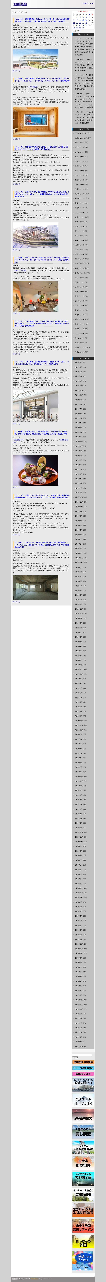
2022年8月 (78, 572)
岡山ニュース (79, 278)
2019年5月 (78, 753)
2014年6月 (78, 1028)
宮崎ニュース (79, 343)
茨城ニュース (79, 180)
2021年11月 (79, 614)
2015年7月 (78, 967)
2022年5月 (78, 586)
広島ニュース (79, 282)
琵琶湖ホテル (18, 440)
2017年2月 (78, 879)
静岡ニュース (79, 217)
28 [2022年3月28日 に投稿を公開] (74, 28)
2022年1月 (78, 604)
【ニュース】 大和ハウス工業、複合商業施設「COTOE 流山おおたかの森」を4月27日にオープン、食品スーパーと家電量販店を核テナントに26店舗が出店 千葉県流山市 (42, 194)
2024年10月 (79, 451)
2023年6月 (78, 525)
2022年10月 (79, 562)
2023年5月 (78, 530)
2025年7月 (78, 409)
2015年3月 (78, 986)
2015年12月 (79, 944)
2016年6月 (78, 916)
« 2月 (74, 31)
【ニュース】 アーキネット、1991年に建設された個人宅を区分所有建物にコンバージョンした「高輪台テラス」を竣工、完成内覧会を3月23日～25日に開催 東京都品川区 (43, 545)
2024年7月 (78, 465)
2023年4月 (78, 535)
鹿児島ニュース (80, 347)
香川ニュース (79, 301)
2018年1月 (78, 828)
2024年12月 (79, 442)
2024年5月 (78, 474)
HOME (85, 3)
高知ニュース (79, 315)
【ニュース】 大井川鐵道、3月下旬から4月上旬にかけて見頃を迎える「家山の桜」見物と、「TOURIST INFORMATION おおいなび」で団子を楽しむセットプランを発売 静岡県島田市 (42, 323)
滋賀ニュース (79, 245)
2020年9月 (78, 679)
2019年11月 (79, 725)
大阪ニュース (79, 264)
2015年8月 (78, 963)
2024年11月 (79, 446)
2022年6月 (78, 581)
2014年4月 (78, 1037)
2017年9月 (78, 846)
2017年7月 (78, 856)
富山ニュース (79, 231)
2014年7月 (78, 1023)
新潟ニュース (79, 203)
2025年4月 (78, 423)
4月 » (79, 31)
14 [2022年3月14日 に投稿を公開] (74, 23)
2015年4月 (78, 981)
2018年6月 (78, 804)
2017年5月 (78, 865)
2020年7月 (78, 688)
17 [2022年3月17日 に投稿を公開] (83, 23)
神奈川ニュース (80, 198)
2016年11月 (79, 893)
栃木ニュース (79, 175)
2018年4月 (78, 814)
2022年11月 (79, 558)
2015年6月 (78, 972)
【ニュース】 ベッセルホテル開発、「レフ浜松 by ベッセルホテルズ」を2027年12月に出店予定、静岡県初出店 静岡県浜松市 (84, 117)
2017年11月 (79, 837)
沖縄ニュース (79, 352)
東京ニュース (79, 194)
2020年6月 (78, 693)
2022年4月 (78, 590)
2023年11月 (79, 502)
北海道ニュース (80, 138)
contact (91, 3)
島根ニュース (79, 296)
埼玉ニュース (79, 184)
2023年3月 (78, 539)
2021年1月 (78, 660)
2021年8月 (78, 628)
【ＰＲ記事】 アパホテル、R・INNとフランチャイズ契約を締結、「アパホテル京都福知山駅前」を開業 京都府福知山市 (85, 65)
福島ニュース (79, 166)
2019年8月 (78, 739)
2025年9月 (78, 400)
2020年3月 (78, 707)
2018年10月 (79, 786)
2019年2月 (78, 767)
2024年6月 (78, 469)
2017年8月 (78, 851)
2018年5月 (78, 809)
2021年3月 (78, 651)
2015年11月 (79, 949)
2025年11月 (79, 390)
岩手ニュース (79, 152)
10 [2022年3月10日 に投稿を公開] (83, 20)
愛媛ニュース (79, 310)
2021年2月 (78, 656)
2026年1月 (78, 381)
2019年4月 (78, 758)
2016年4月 (78, 925)
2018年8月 (78, 795)
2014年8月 (78, 1018)
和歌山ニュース (80, 273)
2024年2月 (78, 488)
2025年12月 (79, 386)
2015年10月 (79, 953)
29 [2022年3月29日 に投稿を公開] (77, 28)
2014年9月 (78, 1014)
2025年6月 (78, 414)
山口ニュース (79, 287)
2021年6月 (78, 637)
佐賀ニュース (79, 324)
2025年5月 (78, 418)
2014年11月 (79, 1004)
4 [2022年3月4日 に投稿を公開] (86, 17)
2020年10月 (79, 674)
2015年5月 (78, 977)
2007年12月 (79, 1046)
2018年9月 (78, 790)
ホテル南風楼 (32, 87)
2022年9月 (78, 567)
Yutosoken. (34, 1279)
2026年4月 (78, 367)
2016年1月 (78, 939)
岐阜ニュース (79, 226)
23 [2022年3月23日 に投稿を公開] (80, 25)
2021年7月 (78, 632)
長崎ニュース (79, 329)
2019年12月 (79, 721)
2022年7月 (78, 576)
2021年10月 (79, 618)
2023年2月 (78, 544)
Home (14, 12)
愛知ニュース (79, 222)
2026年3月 (78, 372)
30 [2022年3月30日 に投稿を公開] (80, 28)
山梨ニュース (79, 212)
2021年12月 (79, 609)
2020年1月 (78, 716)
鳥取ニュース (79, 291)
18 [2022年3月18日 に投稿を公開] (86, 23)
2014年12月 (79, 1000)
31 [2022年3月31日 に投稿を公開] (83, 28)
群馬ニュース (79, 171)
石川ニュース (79, 236)
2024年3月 (78, 483)
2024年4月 (78, 479)
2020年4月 (78, 702)
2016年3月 (78, 930)
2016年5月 (78, 921)
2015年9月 (78, 958)
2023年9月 (78, 511)
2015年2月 (78, 991)
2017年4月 (78, 869)
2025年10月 (79, 395)
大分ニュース (79, 333)
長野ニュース (79, 208)
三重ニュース (79, 250)
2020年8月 (78, 683)
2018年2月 (78, 823)
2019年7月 (78, 744)
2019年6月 (78, 749)
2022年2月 (78, 600)
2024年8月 (78, 460)
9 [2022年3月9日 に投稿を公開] (80, 20)
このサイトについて (82, 133)
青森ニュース (79, 143)
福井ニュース (79, 240)
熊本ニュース (79, 338)
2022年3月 (78, 595)
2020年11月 (79, 669)
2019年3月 (78, 763)
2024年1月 (78, 493)
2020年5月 (78, 697)
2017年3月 (78, 874)
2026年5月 (78, 362)
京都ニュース (79, 259)
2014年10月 (79, 1009)
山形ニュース (79, 161)
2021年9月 (78, 623)
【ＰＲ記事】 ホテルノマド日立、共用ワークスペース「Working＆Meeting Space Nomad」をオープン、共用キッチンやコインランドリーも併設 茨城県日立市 (42, 260)
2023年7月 (78, 521)
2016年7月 (78, 911)
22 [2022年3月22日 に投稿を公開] (77, 25)
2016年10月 (79, 897)
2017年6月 (78, 860)
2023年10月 (79, 507)
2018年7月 (78, 800)
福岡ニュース (79, 319)
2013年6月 (78, 1042)
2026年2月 (78, 376)
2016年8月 (78, 907)
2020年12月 (79, 665)
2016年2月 (78, 935)
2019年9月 (78, 735)
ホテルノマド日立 (20, 270)
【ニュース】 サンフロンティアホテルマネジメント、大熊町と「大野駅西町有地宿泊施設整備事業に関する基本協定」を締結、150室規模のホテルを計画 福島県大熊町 (84, 47)
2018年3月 (78, 818)
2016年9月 (78, 902)
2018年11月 (79, 781)
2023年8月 (78, 516)
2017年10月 (79, 842)
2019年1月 (78, 772)
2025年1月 (78, 437)
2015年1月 (78, 995)
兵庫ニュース (79, 268)
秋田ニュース (79, 147)
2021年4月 (78, 646)
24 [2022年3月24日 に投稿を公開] (83, 25)
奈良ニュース (79, 254)
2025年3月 (78, 428)
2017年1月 (78, 883)
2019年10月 (79, 730)
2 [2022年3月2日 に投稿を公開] (80, 17)
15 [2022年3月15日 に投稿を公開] (77, 23)
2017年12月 (79, 832)
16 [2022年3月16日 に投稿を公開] (80, 23)
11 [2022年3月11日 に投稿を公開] (86, 20)
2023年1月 (78, 548)
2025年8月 (78, 404)
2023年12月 (79, 497)
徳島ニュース (79, 305)
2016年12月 (79, 888)
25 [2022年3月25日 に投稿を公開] (86, 25)
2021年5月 (78, 642)
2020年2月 (78, 711)
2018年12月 (79, 777)
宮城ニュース (79, 157)
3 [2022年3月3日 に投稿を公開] (83, 17)
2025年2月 (78, 432)
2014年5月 (78, 1032)
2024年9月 (78, 456)
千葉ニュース (79, 189)
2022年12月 (79, 553)
